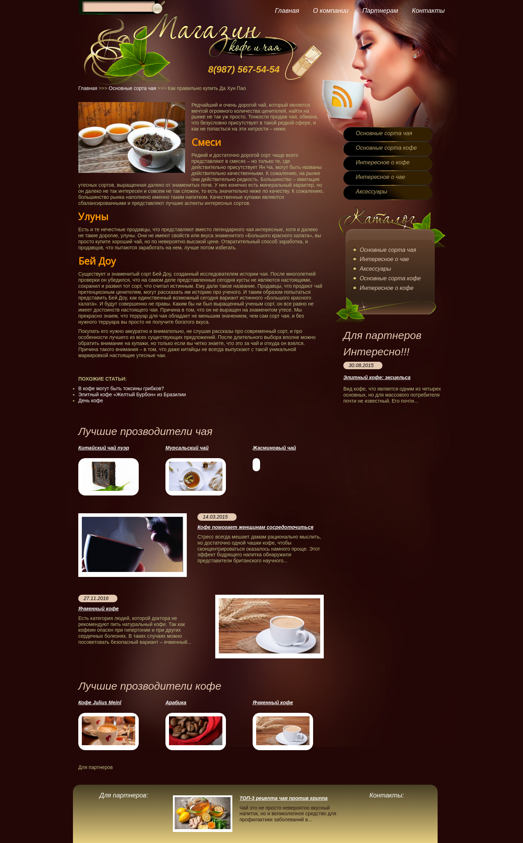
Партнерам (380, 10)
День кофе (90, 400)
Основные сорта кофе (386, 148)
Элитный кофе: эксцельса (377, 377)
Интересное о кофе (383, 162)
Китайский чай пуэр (103, 448)
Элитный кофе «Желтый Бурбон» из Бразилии (132, 394)
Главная (287, 10)
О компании (331, 10)
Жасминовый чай (274, 448)
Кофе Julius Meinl (99, 702)
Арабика (175, 702)
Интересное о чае (380, 177)
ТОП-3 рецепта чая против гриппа (283, 798)
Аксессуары (371, 192)
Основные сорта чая (132, 88)
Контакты (428, 10)
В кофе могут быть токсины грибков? (121, 388)
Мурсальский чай (186, 448)
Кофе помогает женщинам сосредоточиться (255, 527)
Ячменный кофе (98, 608)
